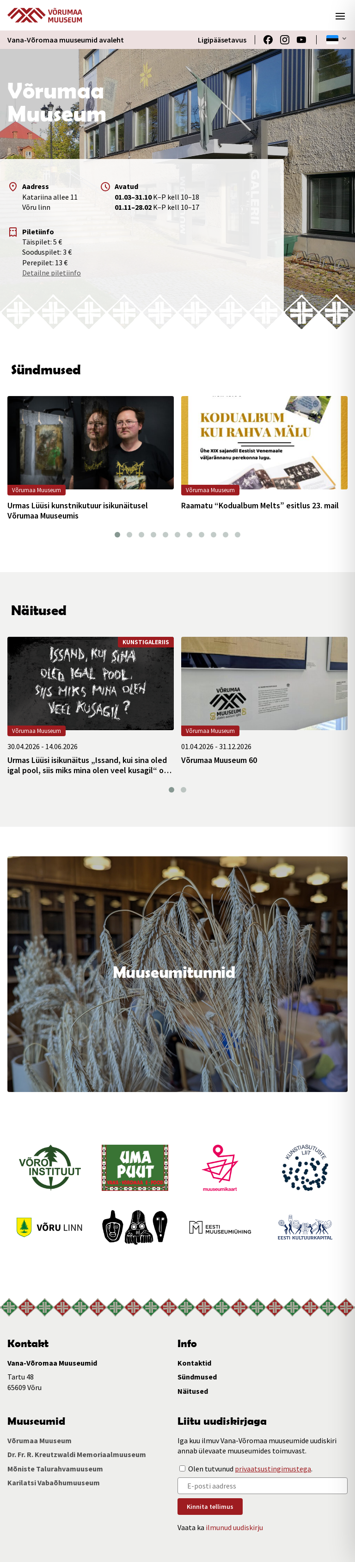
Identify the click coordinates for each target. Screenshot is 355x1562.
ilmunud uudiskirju (234, 1527)
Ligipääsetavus (222, 39)
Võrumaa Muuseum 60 (219, 760)
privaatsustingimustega (273, 1468)
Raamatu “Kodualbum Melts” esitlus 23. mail (260, 505)
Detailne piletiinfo (51, 272)
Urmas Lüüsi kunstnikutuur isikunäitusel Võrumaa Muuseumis (77, 510)
